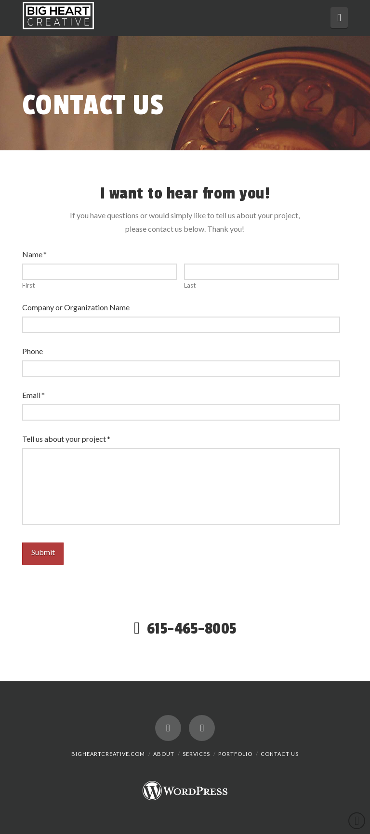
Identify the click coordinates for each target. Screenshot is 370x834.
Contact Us (280, 754)
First (28, 285)
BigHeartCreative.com (108, 754)
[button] (339, 17)
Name (34, 254)
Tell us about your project (66, 438)
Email (33, 394)
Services (196, 754)
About (163, 754)
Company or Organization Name (76, 307)
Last (190, 285)
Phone (32, 351)
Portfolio (235, 754)
